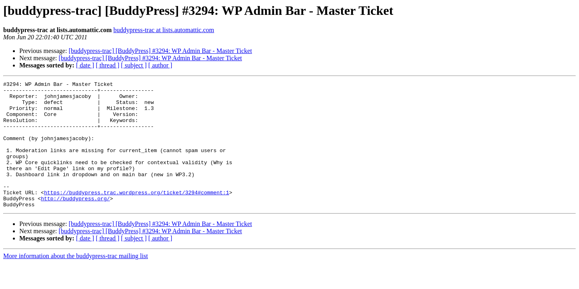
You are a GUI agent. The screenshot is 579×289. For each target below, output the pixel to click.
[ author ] (160, 65)
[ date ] (85, 65)
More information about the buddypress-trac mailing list (75, 281)
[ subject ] (134, 65)
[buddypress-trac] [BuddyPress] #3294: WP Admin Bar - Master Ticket (160, 50)
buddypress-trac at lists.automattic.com (163, 29)
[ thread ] (107, 65)
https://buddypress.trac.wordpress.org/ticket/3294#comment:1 (136, 215)
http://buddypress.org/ (75, 222)
